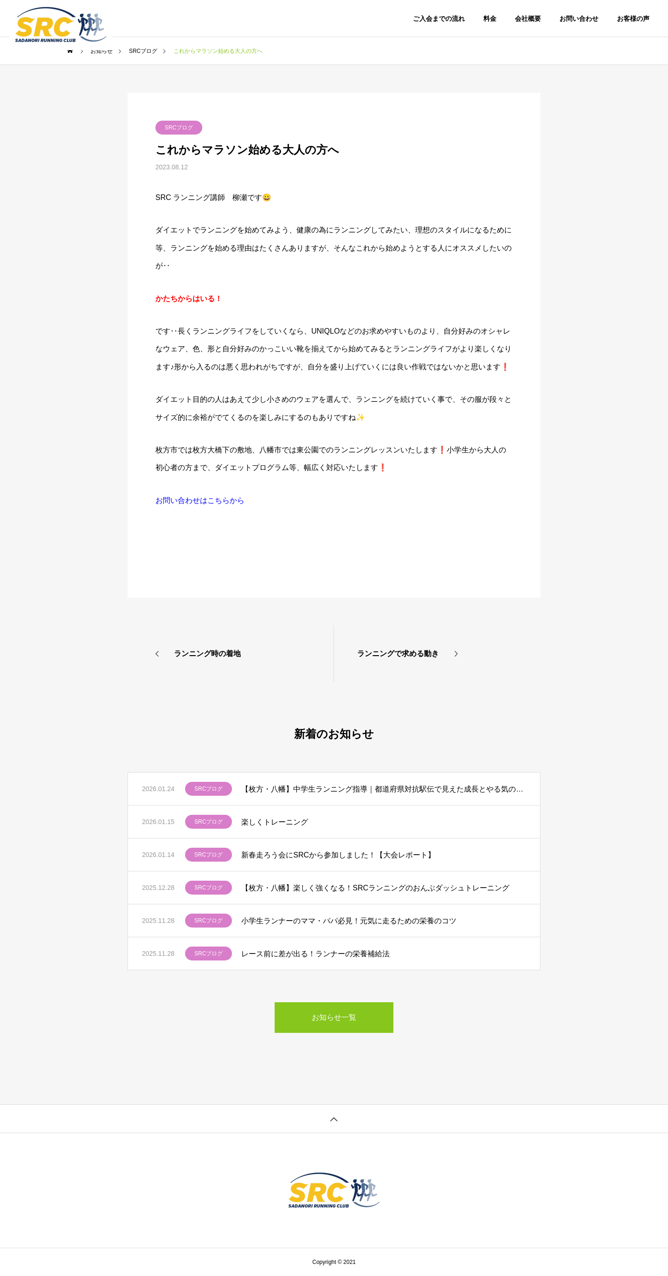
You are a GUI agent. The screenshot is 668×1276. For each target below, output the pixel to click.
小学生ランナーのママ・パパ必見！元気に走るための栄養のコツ (348, 921)
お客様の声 (633, 18)
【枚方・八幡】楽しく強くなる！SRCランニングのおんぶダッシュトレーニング (375, 888)
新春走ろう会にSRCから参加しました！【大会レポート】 (338, 855)
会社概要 (528, 18)
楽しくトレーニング (274, 822)
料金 (489, 18)
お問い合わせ (578, 18)
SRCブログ (179, 127)
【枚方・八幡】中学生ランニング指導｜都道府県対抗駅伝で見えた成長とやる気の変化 (383, 789)
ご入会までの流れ (439, 18)
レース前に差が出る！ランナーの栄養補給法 (315, 954)
